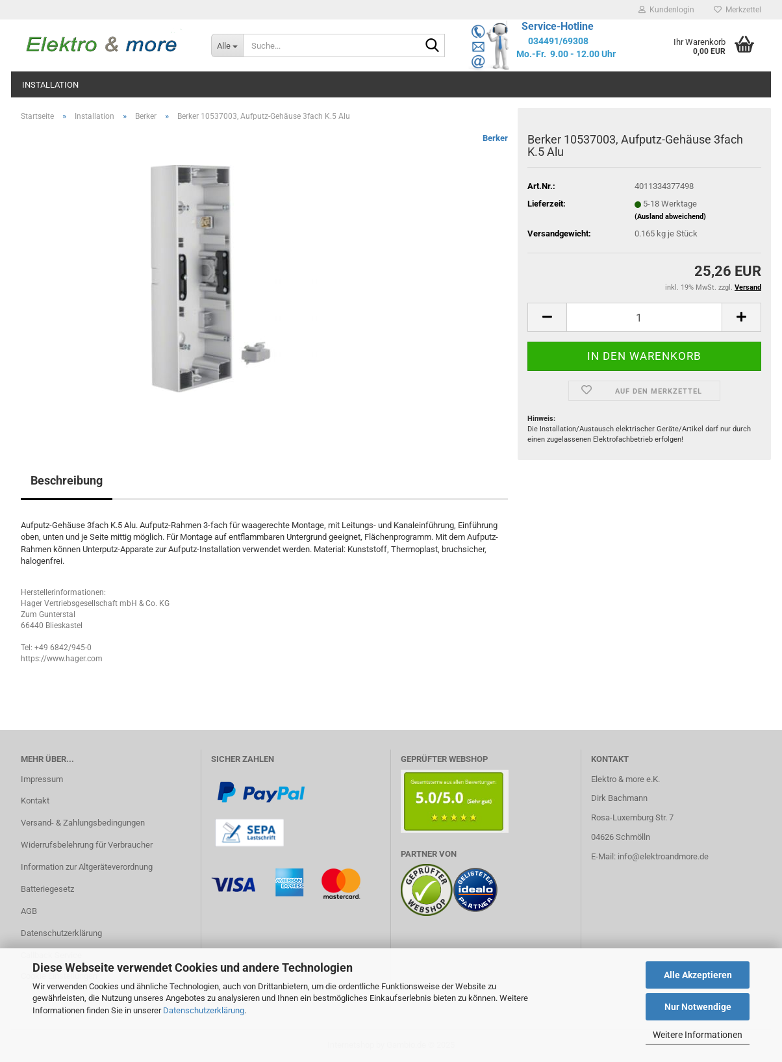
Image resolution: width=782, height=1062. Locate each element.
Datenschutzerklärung (203, 1010)
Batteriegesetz (47, 889)
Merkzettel (737, 9)
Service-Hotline (558, 26)
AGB (29, 911)
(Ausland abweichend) (670, 216)
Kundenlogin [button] (666, 9)
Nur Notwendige (697, 1007)
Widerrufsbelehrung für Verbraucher (87, 845)
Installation (50, 85)
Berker (495, 138)
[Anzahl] (644, 317)
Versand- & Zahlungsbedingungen (83, 823)
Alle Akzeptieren (698, 975)
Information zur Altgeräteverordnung (87, 867)
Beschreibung (67, 480)
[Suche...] (227, 45)
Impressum (42, 779)
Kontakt (35, 800)
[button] (546, 317)
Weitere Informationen (697, 1035)
